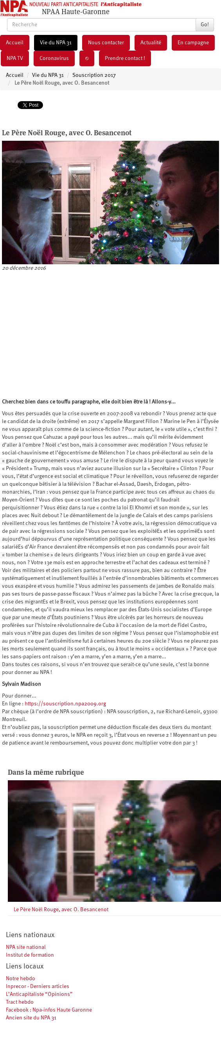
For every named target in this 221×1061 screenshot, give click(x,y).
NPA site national (26, 947)
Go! (205, 24)
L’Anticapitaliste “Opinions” (39, 994)
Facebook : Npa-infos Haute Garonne (49, 1010)
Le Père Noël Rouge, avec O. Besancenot (61, 909)
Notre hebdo (20, 978)
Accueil (14, 42)
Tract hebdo (20, 1002)
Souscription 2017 (94, 75)
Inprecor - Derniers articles (37, 986)
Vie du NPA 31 (56, 42)
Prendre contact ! (125, 58)
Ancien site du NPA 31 (31, 1018)
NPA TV (15, 58)
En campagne (193, 42)
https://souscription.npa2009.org (65, 704)
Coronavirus (54, 58)
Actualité (150, 42)
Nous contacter (106, 42)
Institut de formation (30, 955)
